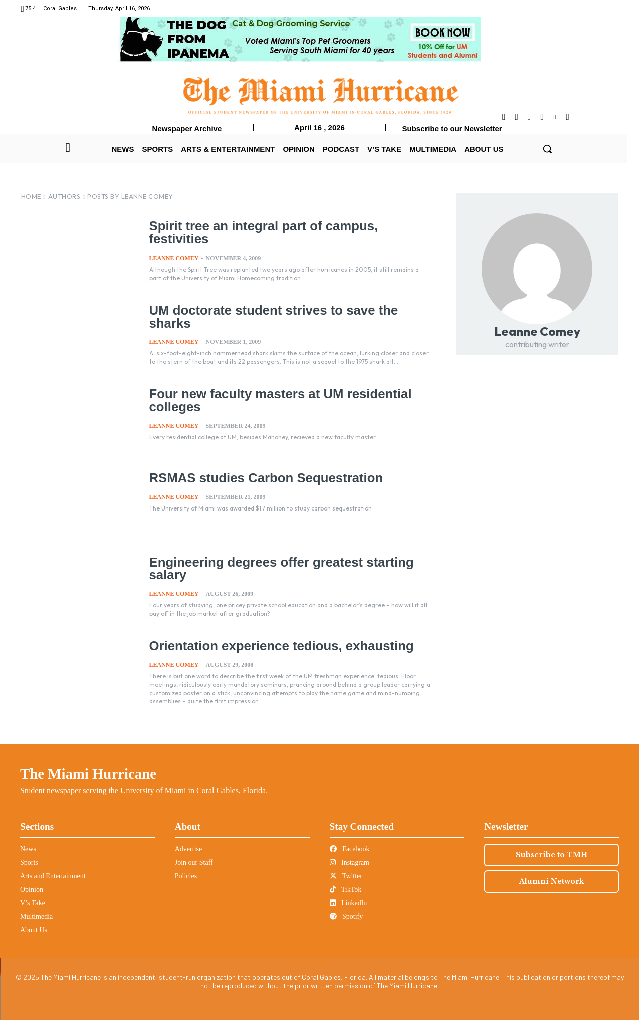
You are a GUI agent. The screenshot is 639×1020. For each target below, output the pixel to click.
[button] (547, 148)
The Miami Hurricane (88, 774)
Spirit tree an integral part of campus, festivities (260, 232)
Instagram (349, 862)
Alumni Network (551, 881)
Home (31, 196)
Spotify (346, 916)
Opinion (31, 889)
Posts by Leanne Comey (130, 196)
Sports (29, 862)
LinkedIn (348, 903)
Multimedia (36, 916)
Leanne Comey (174, 257)
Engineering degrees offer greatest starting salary (277, 568)
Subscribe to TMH (551, 854)
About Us (33, 930)
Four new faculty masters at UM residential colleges (276, 400)
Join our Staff (194, 862)
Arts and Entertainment (53, 876)
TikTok (346, 889)
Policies (186, 876)
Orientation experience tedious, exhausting (277, 646)
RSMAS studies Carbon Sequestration (262, 478)
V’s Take (32, 903)
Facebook (350, 849)
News (28, 849)
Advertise (188, 849)
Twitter (346, 876)
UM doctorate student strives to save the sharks (270, 316)
